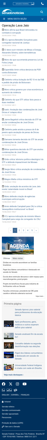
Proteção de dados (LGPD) (12, 423)
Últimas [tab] (6, 258)
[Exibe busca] (41, 12)
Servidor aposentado (10, 414)
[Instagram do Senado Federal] (17, 384)
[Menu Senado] (4, 4)
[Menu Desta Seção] (23, 19)
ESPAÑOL (15, 395)
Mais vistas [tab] (18, 258)
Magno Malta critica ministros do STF (21, 179)
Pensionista (6, 417)
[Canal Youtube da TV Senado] (24, 384)
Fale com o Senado (11, 427)
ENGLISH (5, 395)
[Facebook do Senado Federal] (4, 384)
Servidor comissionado (11, 410)
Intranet (6, 402)
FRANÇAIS (25, 395)
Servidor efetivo (8, 407)
